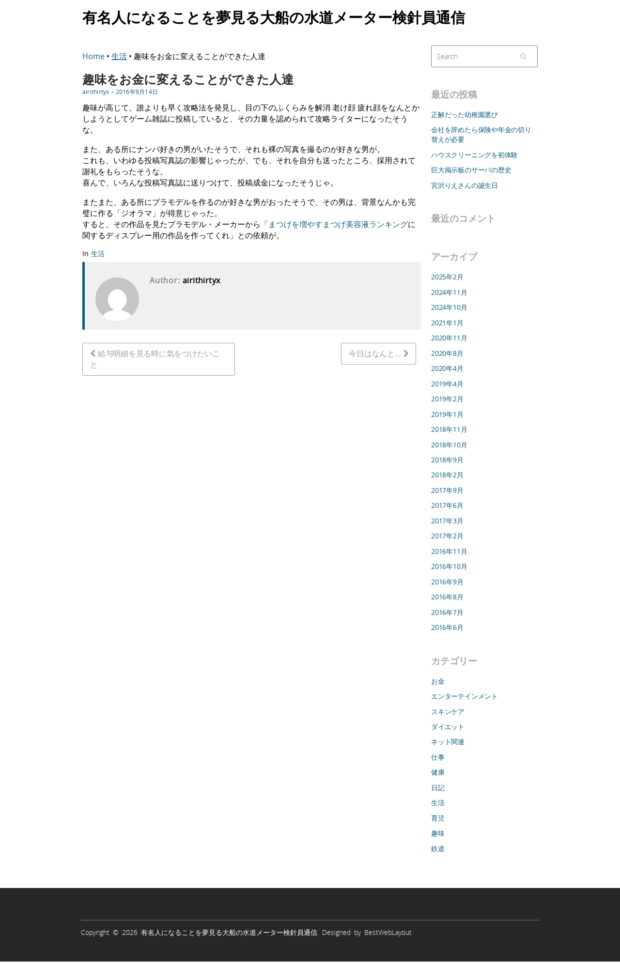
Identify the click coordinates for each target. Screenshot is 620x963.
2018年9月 (447, 459)
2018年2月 (447, 474)
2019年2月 (447, 398)
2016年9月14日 (137, 91)
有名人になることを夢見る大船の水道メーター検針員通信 (273, 16)
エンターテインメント (464, 696)
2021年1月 (447, 322)
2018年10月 (449, 444)
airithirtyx (95, 91)
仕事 (438, 757)
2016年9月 (447, 581)
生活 (119, 56)
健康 (438, 772)
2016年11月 (449, 551)
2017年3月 (447, 520)
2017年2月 (447, 535)
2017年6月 (447, 505)
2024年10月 (449, 307)
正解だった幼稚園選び (464, 114)
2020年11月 (449, 337)
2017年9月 (447, 490)
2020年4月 (447, 368)
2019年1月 (447, 414)
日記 (438, 787)
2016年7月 (447, 612)
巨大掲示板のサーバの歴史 (471, 169)
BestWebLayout (388, 932)
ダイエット (448, 726)
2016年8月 (447, 596)
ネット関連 (448, 741)
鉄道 (438, 848)
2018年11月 (449, 429)
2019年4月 (447, 383)
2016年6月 (447, 627)
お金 (438, 681)
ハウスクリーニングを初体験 (474, 154)
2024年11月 (449, 292)
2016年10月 (449, 566)
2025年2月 (447, 276)
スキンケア (448, 711)
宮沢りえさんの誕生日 (464, 185)
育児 (438, 818)
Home (94, 56)
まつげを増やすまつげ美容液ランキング (338, 224)
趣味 (438, 833)
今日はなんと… (375, 353)
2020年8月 (447, 353)
